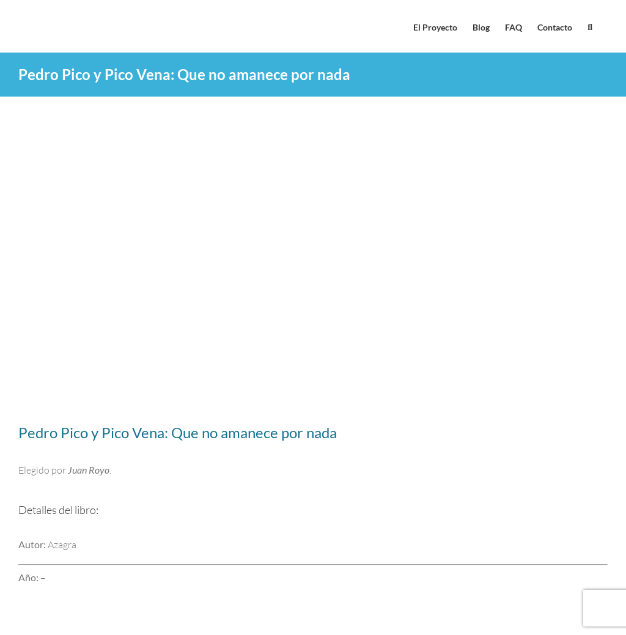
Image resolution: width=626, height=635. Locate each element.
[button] (589, 26)
